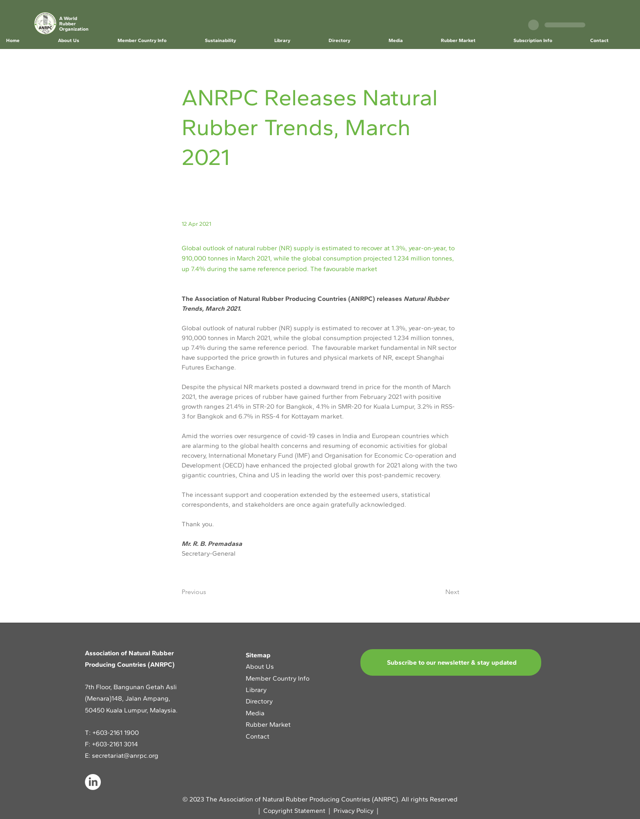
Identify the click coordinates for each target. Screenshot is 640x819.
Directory (259, 701)
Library (256, 690)
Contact (257, 736)
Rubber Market (268, 724)
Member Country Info (277, 678)
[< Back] (209, 71)
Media (255, 713)
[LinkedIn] (93, 782)
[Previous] (209, 592)
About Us (261, 666)
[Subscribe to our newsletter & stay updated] (450, 662)
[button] (81, 40)
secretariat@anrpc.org (125, 755)
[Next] (438, 592)
